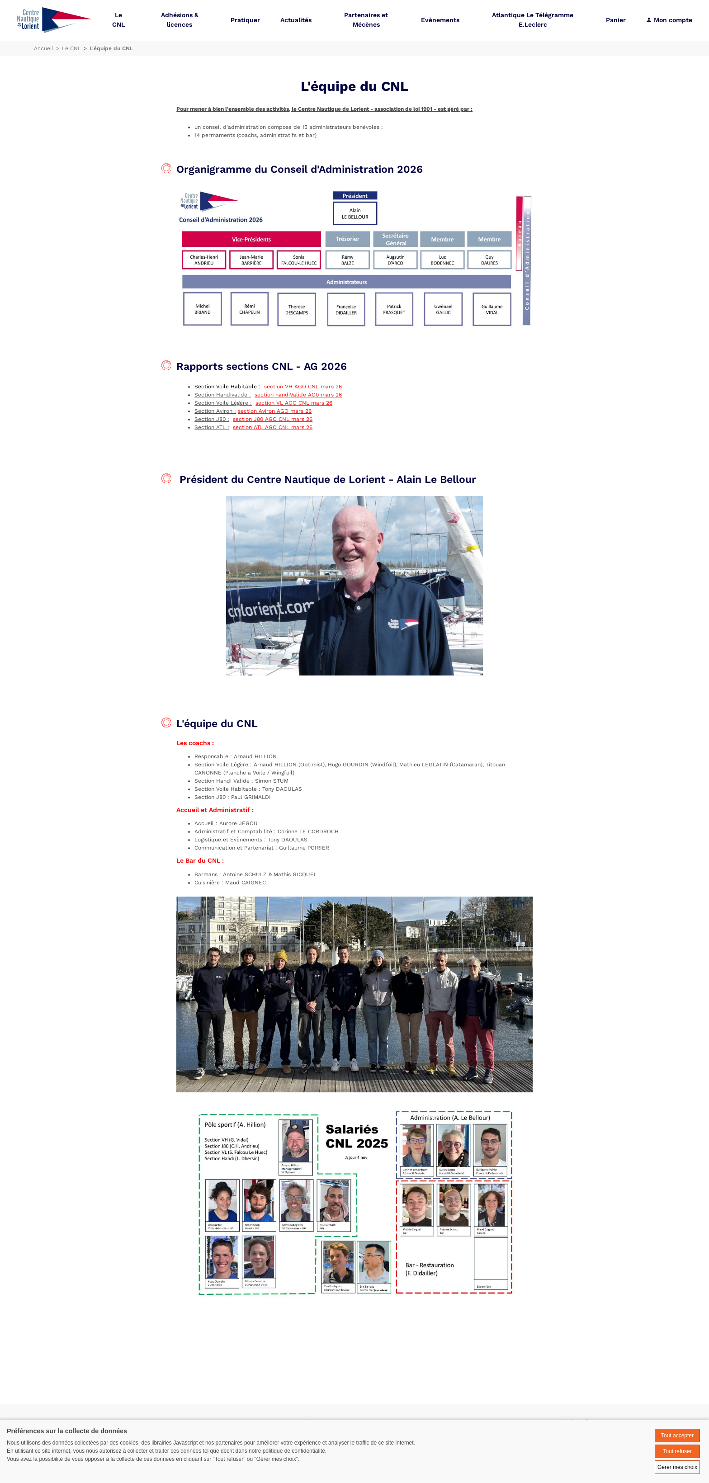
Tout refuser (677, 1451)
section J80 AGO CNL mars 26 (272, 419)
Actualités (296, 20)
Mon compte (669, 20)
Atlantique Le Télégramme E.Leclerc (532, 20)
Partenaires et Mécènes (366, 20)
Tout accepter (677, 1435)
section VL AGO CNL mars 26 (293, 403)
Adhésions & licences (180, 20)
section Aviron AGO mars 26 (275, 411)
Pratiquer (245, 20)
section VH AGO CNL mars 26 (303, 386)
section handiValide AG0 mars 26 (298, 395)
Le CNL (119, 20)
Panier (616, 20)
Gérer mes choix (677, 1467)
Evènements (440, 20)
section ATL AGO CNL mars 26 (272, 427)
